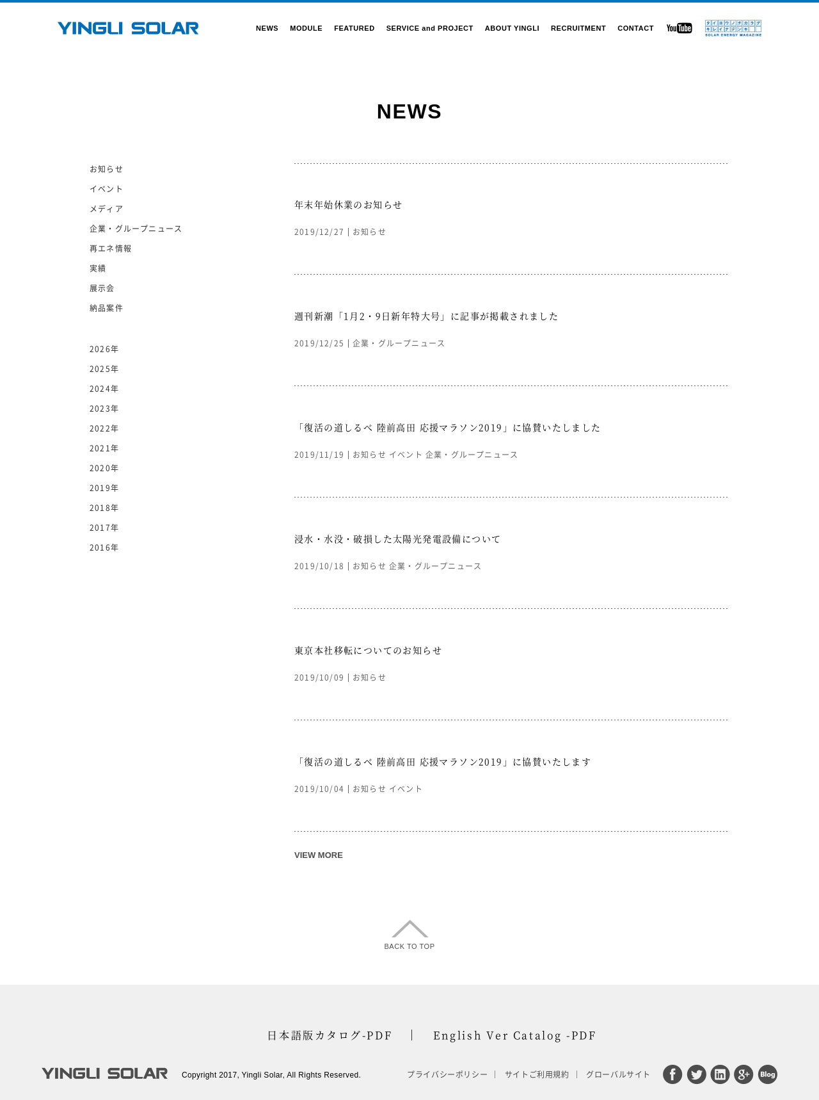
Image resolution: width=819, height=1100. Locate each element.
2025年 (104, 369)
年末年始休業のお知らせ (348, 204)
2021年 (104, 448)
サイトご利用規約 (537, 1074)
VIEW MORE (318, 855)
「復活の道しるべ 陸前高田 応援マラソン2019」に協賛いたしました (447, 427)
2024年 (104, 388)
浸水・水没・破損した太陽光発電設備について (397, 538)
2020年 (104, 468)
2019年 (104, 488)
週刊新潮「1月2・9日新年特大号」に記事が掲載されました (426, 315)
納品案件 (106, 308)
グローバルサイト (618, 1074)
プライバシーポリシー (447, 1074)
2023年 (104, 408)
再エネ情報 (111, 248)
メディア (106, 209)
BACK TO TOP (409, 946)
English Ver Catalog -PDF (514, 1035)
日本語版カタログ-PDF (329, 1035)
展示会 (102, 288)
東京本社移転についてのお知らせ (368, 649)
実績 (98, 268)
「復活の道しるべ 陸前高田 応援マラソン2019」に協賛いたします (442, 761)
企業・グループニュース (399, 343)
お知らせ (369, 232)
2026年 (104, 349)
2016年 (104, 547)
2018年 (104, 508)
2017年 (104, 527)
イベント (406, 454)
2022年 (104, 428)
